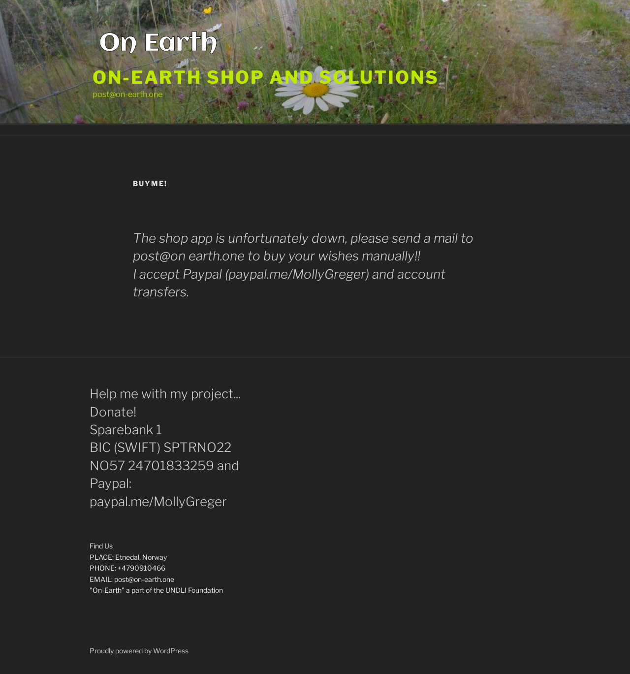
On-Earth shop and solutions (266, 77)
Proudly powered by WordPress (139, 650)
